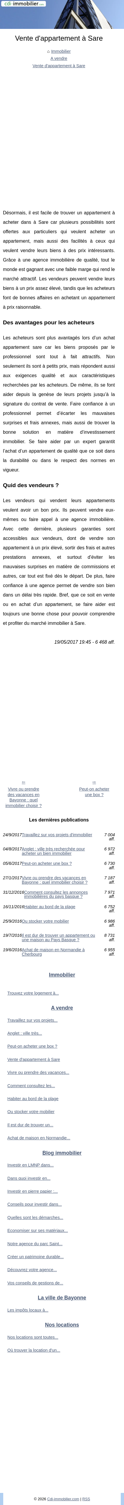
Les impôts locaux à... (27, 1310)
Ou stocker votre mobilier (45, 921)
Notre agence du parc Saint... (34, 1243)
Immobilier (61, 51)
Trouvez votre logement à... (33, 993)
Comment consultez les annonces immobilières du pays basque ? (56, 894)
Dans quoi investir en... (28, 1178)
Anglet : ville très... (24, 1033)
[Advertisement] (62, 134)
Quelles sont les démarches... (35, 1217)
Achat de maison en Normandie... (38, 1138)
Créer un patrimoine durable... (35, 1256)
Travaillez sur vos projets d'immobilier (57, 835)
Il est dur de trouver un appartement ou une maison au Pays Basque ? (58, 937)
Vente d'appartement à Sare (59, 65)
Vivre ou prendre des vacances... (38, 1072)
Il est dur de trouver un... (30, 1125)
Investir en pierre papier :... (32, 1191)
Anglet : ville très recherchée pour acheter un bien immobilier (53, 851)
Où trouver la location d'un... (33, 1350)
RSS (86, 1499)
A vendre (59, 58)
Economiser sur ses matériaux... (37, 1230)
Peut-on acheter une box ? (94, 792)
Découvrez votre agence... (32, 1269)
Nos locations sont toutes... (32, 1337)
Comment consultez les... (31, 1085)
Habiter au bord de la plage (49, 907)
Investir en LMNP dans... (30, 1165)
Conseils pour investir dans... (34, 1204)
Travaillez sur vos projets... (32, 1020)
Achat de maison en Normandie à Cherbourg (53, 952)
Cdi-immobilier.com (63, 1499)
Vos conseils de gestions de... (35, 1283)
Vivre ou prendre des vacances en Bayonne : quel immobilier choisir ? (23, 797)
